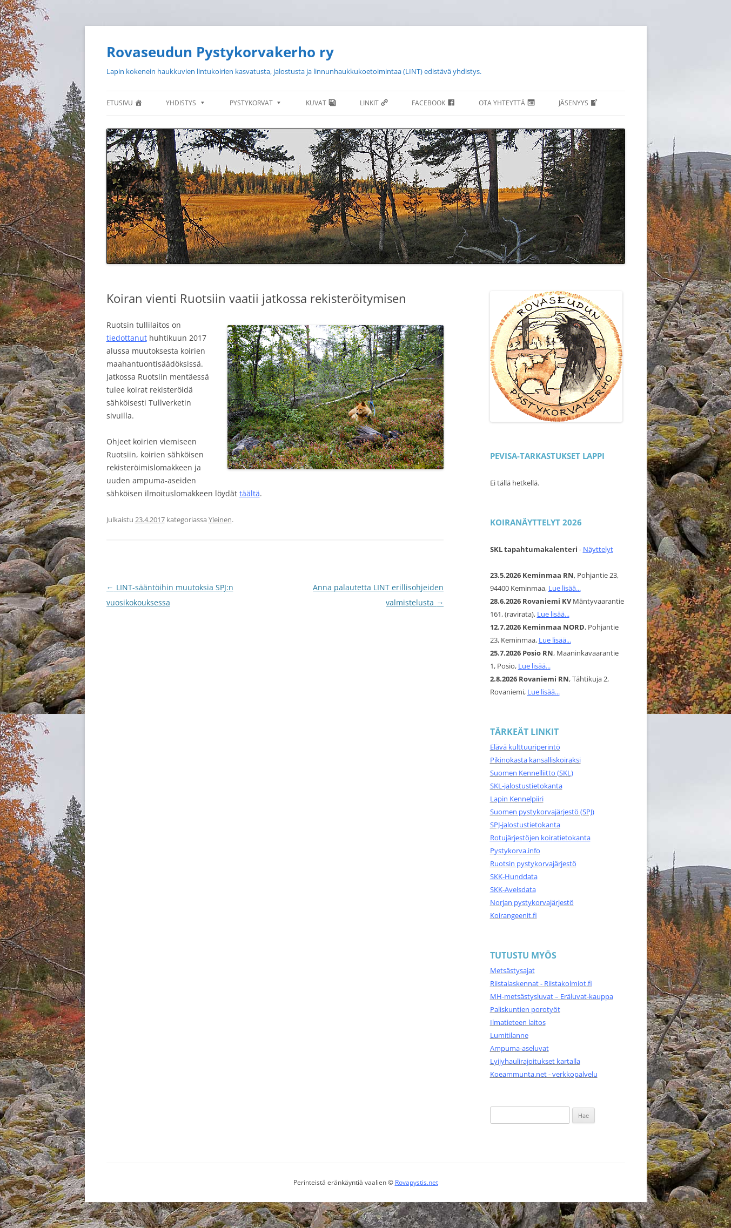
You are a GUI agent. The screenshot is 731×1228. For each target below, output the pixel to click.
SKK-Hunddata (514, 876)
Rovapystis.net (416, 1182)
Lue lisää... (564, 588)
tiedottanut (126, 338)
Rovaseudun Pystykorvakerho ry (220, 52)
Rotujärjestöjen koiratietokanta (540, 837)
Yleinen (220, 519)
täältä (249, 493)
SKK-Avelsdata (513, 889)
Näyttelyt (598, 549)
